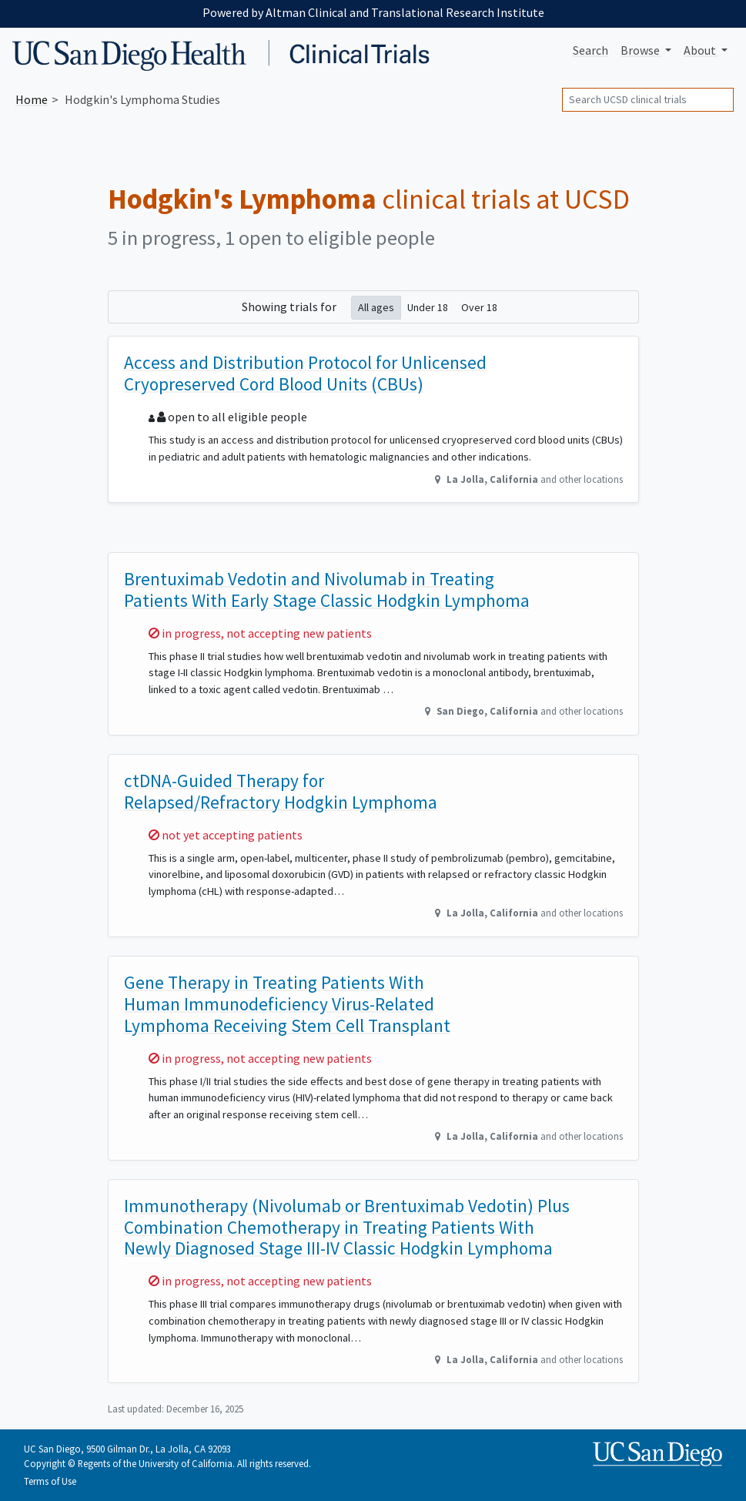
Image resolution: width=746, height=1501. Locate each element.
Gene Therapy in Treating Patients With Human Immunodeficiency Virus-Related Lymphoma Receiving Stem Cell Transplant (287, 1004)
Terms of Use (50, 1481)
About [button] (701, 50)
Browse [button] (641, 50)
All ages (376, 307)
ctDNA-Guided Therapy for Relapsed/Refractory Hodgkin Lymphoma (280, 791)
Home (31, 99)
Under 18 (427, 307)
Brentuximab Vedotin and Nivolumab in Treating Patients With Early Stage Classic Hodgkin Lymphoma (327, 589)
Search (590, 50)
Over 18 (479, 307)
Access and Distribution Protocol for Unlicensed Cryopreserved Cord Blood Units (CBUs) (305, 373)
